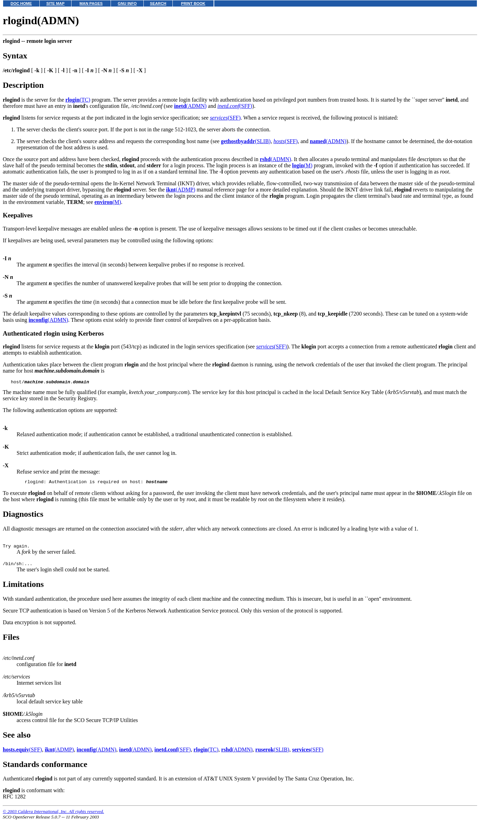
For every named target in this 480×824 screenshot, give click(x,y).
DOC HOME (21, 3)
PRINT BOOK (193, 3)
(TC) (77, 100)
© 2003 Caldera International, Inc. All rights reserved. (53, 815)
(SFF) (234, 106)
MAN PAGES (91, 3)
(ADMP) (180, 190)
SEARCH (158, 3)
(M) (302, 165)
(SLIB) (246, 141)
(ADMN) (190, 106)
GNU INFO (127, 3)
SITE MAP (55, 3)
